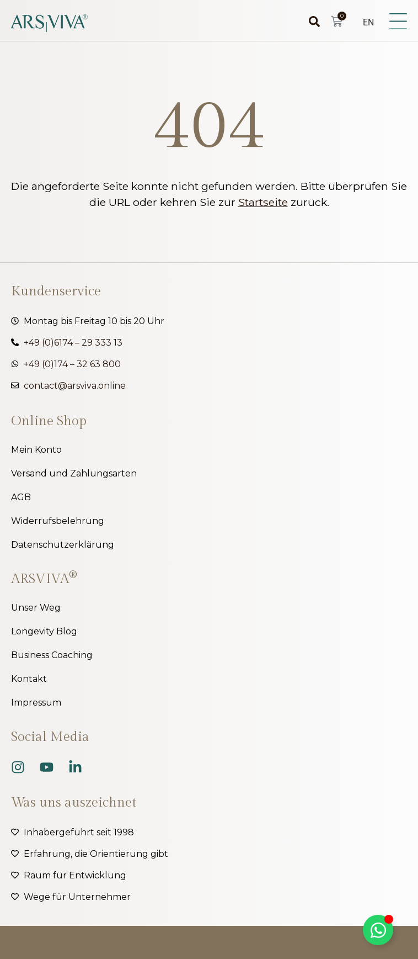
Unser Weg (36, 607)
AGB (21, 497)
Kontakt (29, 679)
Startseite (263, 202)
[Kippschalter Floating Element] (378, 930)
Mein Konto (36, 449)
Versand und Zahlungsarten (74, 473)
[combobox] (300, 21)
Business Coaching (52, 655)
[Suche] (317, 21)
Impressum (36, 702)
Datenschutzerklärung (62, 544)
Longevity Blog (44, 631)
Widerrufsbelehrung (57, 521)
